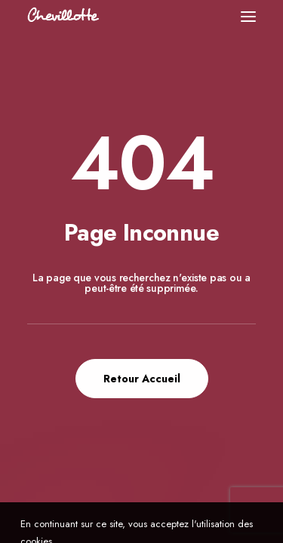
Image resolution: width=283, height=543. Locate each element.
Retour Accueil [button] (141, 378)
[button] (248, 16)
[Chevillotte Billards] (63, 16)
